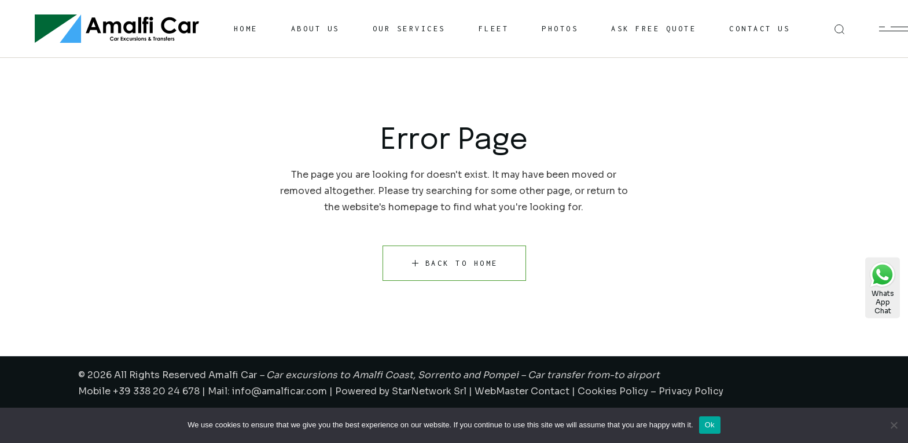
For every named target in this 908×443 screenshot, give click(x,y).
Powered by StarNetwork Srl (400, 391)
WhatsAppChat (882, 288)
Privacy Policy (691, 391)
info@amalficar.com (279, 391)
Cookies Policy (613, 391)
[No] (893, 425)
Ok (710, 424)
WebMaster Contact (522, 391)
